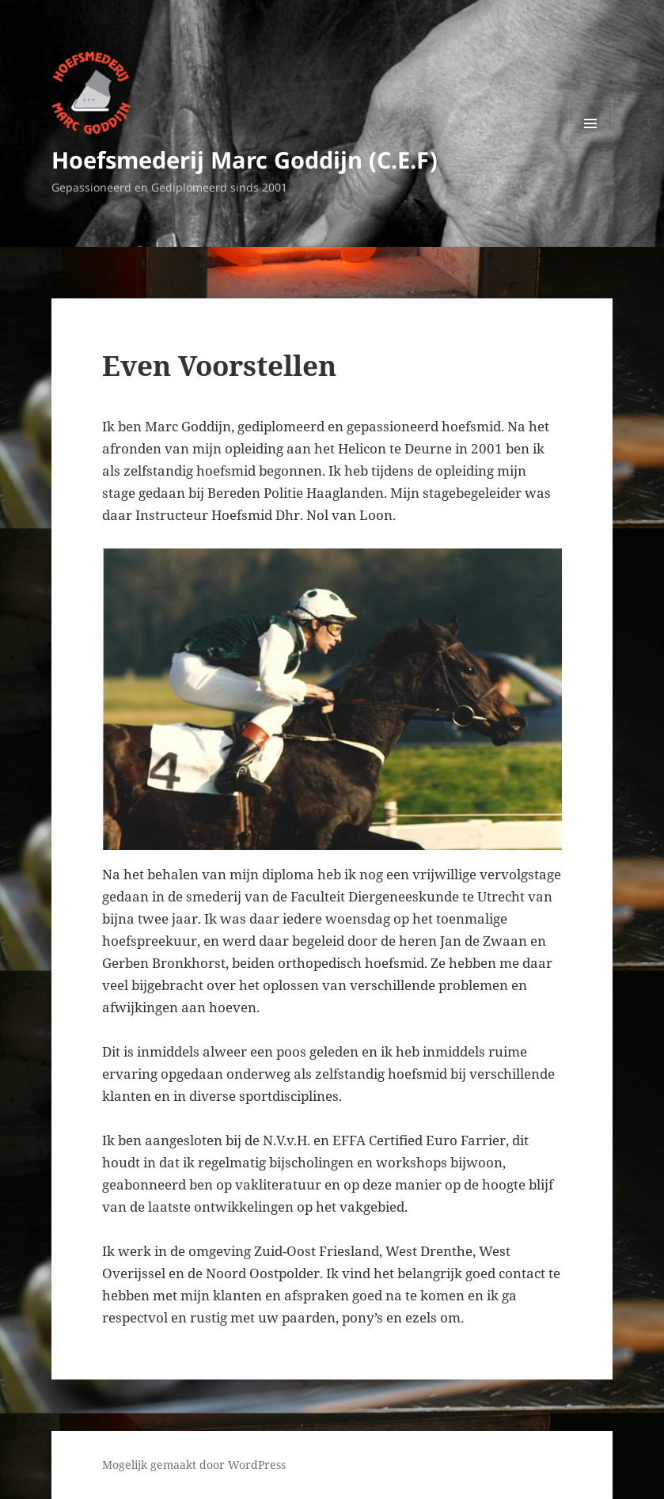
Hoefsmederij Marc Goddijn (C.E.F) (244, 159)
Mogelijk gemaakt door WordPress (194, 1464)
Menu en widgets (591, 145)
